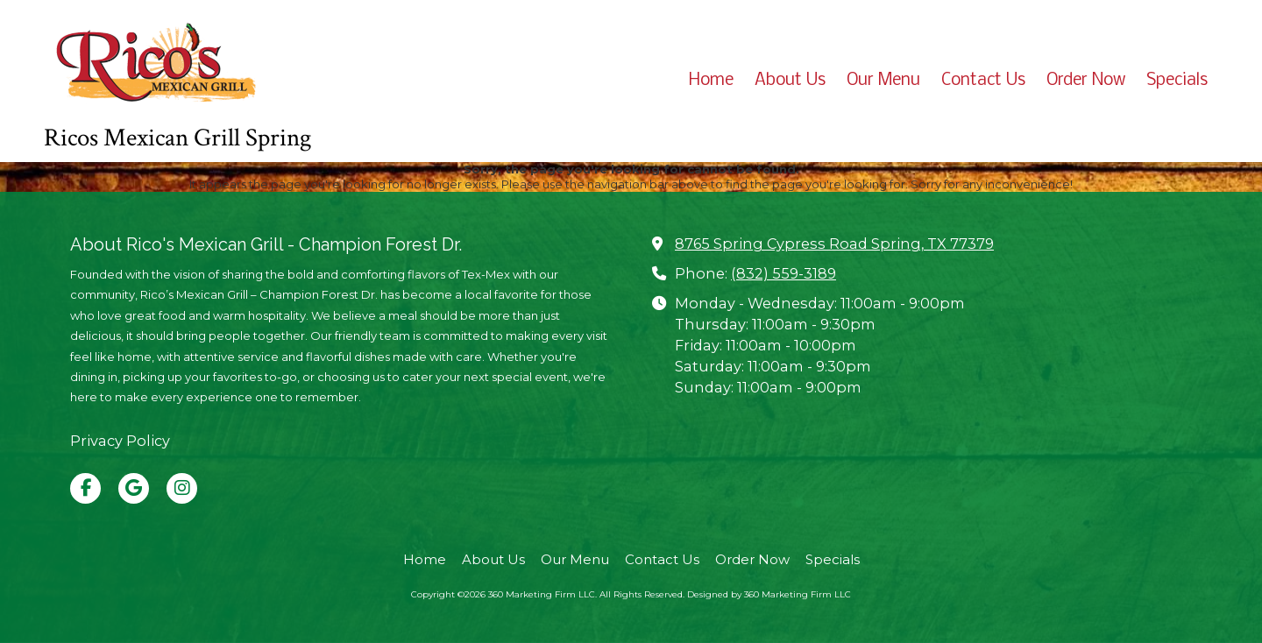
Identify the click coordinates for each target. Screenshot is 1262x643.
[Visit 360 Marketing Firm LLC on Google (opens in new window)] (133, 488)
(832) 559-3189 (783, 273)
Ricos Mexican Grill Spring (177, 138)
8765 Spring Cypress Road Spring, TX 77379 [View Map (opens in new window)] (834, 243)
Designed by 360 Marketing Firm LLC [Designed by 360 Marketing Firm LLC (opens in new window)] (769, 594)
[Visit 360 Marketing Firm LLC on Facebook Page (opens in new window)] (85, 488)
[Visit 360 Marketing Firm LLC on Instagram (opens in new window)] (182, 488)
